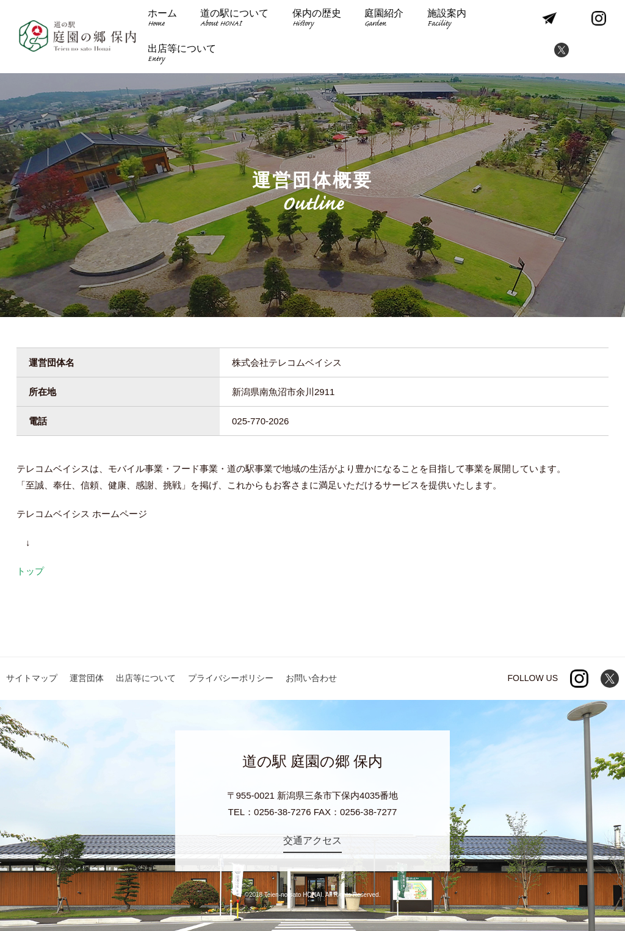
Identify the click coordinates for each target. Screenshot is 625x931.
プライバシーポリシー (230, 678)
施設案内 (446, 19)
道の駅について (234, 19)
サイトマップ (31, 678)
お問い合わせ (311, 678)
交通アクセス (312, 840)
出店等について (182, 54)
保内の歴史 (316, 19)
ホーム (162, 19)
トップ (30, 571)
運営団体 (87, 678)
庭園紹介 (383, 19)
